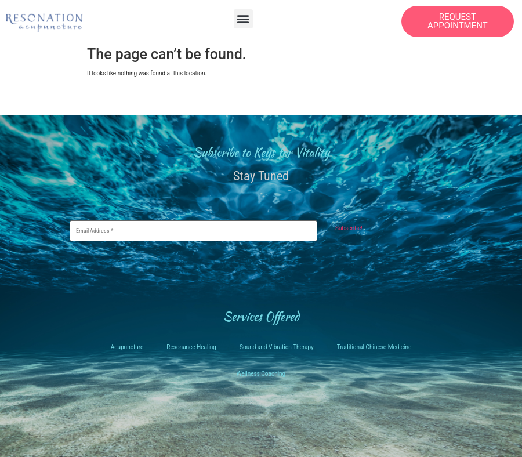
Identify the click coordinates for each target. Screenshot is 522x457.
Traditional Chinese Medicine (374, 347)
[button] (243, 18)
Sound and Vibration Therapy (277, 347)
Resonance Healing (191, 347)
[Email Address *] (193, 230)
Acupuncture (127, 347)
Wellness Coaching (261, 374)
